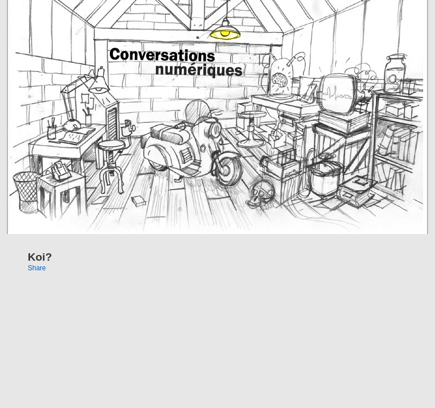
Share (37, 268)
